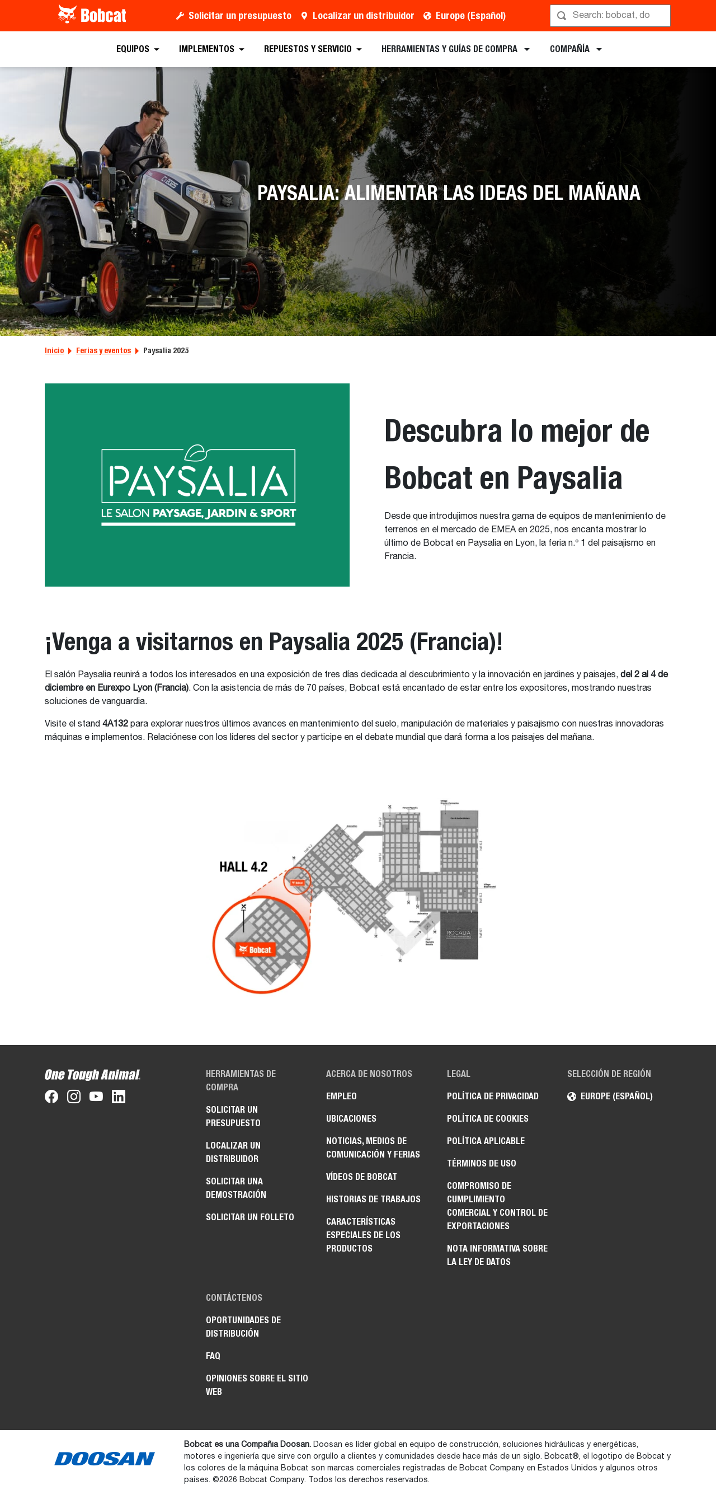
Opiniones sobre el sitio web (257, 1385)
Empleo (341, 1096)
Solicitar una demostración (236, 1188)
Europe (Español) (471, 15)
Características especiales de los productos (363, 1235)
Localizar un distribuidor (363, 15)
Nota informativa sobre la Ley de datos (497, 1255)
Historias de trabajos (373, 1199)
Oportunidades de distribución (243, 1327)
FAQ (213, 1356)
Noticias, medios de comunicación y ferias (373, 1148)
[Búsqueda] (611, 15)
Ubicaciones (351, 1118)
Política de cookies (488, 1118)
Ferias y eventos (103, 350)
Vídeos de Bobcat (361, 1177)
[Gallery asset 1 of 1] (358, 899)
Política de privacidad (493, 1096)
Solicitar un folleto (250, 1217)
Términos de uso (481, 1163)
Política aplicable (486, 1141)
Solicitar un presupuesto (240, 15)
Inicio (54, 350)
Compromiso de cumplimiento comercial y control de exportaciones (497, 1205)
